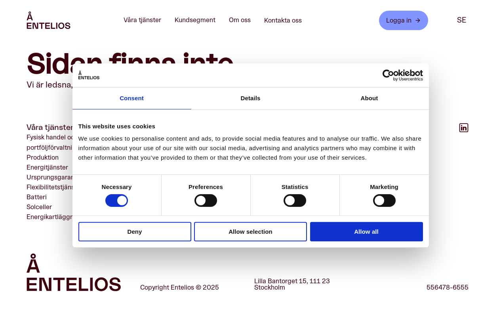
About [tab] (369, 98)
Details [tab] (251, 98)
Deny (134, 231)
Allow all (366, 231)
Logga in (403, 20)
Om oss (244, 20)
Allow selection (250, 231)
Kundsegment (199, 20)
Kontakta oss (283, 20)
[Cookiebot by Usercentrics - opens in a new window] (388, 75)
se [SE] (461, 20)
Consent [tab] (132, 98)
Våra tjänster (147, 20)
